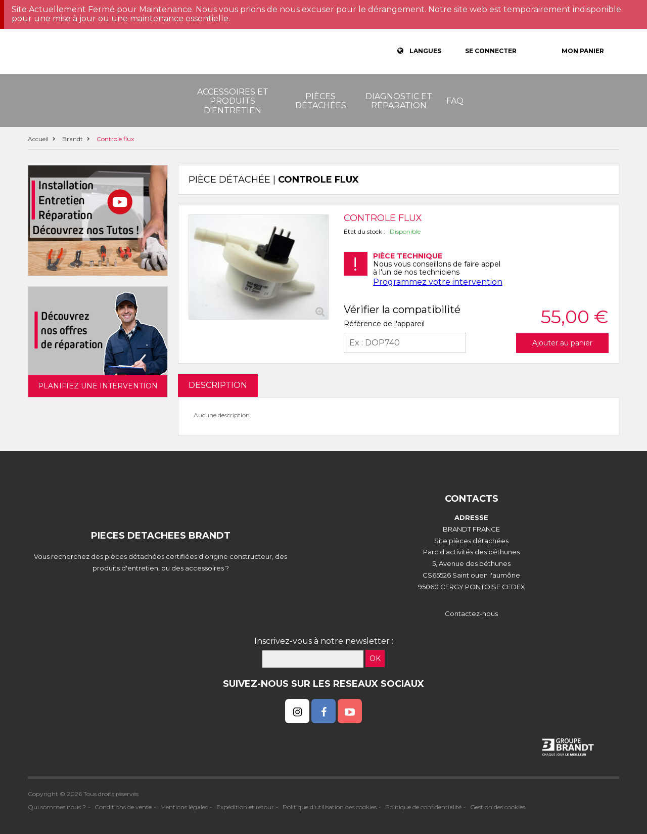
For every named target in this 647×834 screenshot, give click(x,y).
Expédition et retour (245, 807)
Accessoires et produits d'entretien (232, 101)
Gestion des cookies (497, 807)
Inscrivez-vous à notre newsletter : (323, 641)
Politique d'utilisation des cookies (330, 807)
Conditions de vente (123, 807)
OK (375, 658)
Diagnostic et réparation (398, 101)
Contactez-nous (471, 613)
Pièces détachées (320, 101)
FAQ (455, 101)
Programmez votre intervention (437, 282)
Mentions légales (184, 807)
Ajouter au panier (562, 342)
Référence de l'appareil (384, 324)
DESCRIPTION (218, 385)
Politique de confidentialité (423, 807)
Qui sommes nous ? (57, 807)
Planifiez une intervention (98, 385)
